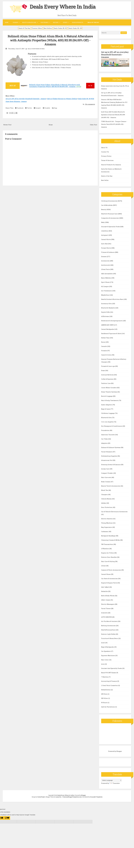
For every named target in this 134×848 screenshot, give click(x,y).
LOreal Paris (105, 269)
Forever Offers (37, 28)
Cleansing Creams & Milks (110, 540)
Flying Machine (107, 523)
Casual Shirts (106, 239)
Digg (54, 108)
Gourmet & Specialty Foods (110, 226)
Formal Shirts (106, 248)
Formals (104, 350)
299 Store (104, 694)
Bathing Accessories (108, 625)
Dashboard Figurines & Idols (111, 333)
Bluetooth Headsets (108, 307)
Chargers (104, 494)
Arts (103, 664)
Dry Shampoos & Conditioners (112, 426)
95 (90, 85)
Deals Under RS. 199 (75, 28)
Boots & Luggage (107, 396)
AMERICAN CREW (107, 325)
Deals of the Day (106, 176)
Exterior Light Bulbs (108, 634)
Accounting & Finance (109, 681)
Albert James (106, 600)
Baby (103, 222)
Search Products (77, 22)
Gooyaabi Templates (96, 796)
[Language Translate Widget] (111, 780)
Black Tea (104, 490)
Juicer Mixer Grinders (109, 387)
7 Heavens (105, 677)
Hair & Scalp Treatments (110, 400)
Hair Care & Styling (108, 561)
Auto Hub (104, 243)
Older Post (93, 124)
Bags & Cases (106, 409)
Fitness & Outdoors (108, 252)
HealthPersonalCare (108, 629)
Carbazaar (105, 531)
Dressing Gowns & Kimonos (111, 464)
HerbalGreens (106, 689)
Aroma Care (105, 468)
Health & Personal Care (109, 213)
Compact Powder (107, 473)
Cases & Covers (106, 354)
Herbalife (104, 591)
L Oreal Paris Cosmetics (109, 685)
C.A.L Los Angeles (107, 421)
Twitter (28, 108)
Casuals (104, 346)
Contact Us (105, 151)
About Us (104, 147)
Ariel (103, 642)
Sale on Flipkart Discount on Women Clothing (62, 98)
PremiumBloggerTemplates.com (72, 796)
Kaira (103, 342)
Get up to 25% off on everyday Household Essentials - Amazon (26, 98)
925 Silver (104, 698)
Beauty (103, 209)
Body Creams (106, 481)
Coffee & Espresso (107, 379)
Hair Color (105, 659)
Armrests (104, 612)
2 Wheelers (105, 548)
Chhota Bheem (106, 498)
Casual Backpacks (107, 329)
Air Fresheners (106, 290)
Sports (65, 22)
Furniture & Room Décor (109, 638)
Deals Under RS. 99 (60, 28)
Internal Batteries (107, 374)
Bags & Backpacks (107, 647)
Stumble (46, 108)
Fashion (15, 22)
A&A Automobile (107, 273)
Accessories (105, 260)
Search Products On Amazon (111, 164)
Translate (114, 783)
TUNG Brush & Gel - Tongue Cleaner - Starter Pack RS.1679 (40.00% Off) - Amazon (114, 124)
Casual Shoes (106, 574)
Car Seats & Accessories (109, 578)
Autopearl (104, 235)
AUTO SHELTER (106, 617)
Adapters (104, 443)
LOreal (103, 565)
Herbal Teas (105, 337)
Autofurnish (105, 265)
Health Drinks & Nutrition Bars (112, 299)
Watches (56, 22)
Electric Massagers (108, 604)
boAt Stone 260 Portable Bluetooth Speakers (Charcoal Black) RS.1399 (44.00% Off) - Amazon (113, 114)
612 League (105, 286)
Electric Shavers (107, 518)
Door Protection (107, 507)
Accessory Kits (106, 303)
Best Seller (105, 180)
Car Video (104, 439)
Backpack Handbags (108, 535)
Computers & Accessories (110, 218)
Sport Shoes (105, 282)
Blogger (119, 751)
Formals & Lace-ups (108, 366)
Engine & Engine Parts (109, 582)
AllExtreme (105, 316)
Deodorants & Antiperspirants (112, 320)
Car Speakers (106, 651)
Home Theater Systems (109, 391)
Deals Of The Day (24, 28)
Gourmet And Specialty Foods (111, 668)
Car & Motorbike (107, 205)
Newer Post (7, 124)
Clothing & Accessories (109, 201)
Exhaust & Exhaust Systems (111, 447)
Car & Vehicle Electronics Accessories (114, 511)
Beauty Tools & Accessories (110, 486)
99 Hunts (104, 702)
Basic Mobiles (106, 278)
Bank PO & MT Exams (108, 672)
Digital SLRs (105, 312)
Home (6, 22)
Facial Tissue (106, 608)
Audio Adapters (106, 404)
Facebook (19, 108)
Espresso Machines (108, 655)
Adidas (103, 503)
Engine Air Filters (107, 552)
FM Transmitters (107, 544)
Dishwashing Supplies (109, 456)
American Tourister (108, 434)
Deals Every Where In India (64, 6)
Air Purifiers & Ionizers (109, 621)
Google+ (37, 108)
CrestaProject (41, 796)
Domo (103, 370)
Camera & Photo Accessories (111, 570)
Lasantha (58, 796)
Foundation (105, 430)
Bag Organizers (106, 527)
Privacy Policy (106, 156)
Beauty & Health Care (29, 22)
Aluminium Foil (107, 460)
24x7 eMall (105, 587)
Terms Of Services (107, 160)
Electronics (44, 22)
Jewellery (104, 230)
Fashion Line (106, 383)
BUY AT (13, 85)
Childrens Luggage (108, 413)
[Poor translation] (7, 818)
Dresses (104, 256)
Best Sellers (48, 28)
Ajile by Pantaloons (108, 706)
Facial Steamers (107, 451)
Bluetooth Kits (106, 417)
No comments (90, 104)
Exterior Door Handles (109, 557)
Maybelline (105, 295)
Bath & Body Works (108, 595)
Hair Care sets (106, 477)
